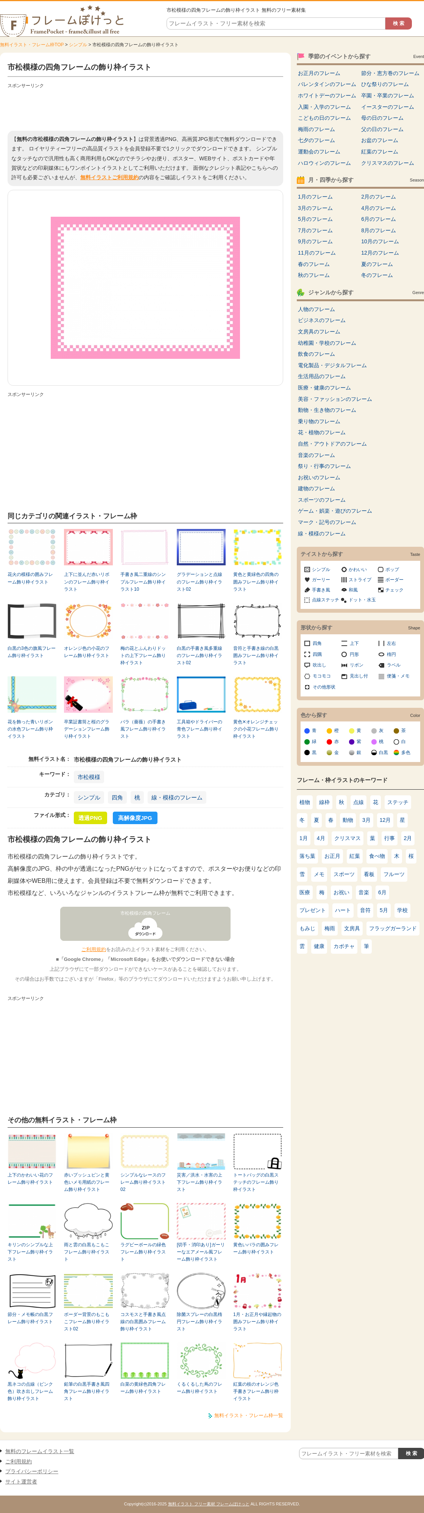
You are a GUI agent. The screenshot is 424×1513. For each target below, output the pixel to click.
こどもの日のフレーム (324, 118)
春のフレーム (314, 264)
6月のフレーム (378, 219)
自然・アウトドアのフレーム (332, 444)
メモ (319, 874)
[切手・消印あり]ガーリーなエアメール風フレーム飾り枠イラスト (201, 1252)
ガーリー (321, 579)
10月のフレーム (380, 241)
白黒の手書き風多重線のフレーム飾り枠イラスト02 (199, 656)
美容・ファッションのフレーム (335, 399)
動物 (348, 820)
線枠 (324, 802)
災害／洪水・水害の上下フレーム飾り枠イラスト (199, 1182)
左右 (391, 643)
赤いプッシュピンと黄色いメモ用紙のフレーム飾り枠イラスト (86, 1182)
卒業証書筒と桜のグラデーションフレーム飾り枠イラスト (86, 729)
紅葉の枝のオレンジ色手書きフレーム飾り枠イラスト (256, 1392)
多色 (405, 752)
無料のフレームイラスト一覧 (39, 1451)
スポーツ (344, 874)
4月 (321, 838)
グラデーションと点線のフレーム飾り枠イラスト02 (199, 582)
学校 (402, 910)
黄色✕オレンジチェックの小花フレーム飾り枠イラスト (256, 729)
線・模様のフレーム (177, 797)
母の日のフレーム (382, 118)
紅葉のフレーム (379, 152)
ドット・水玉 (362, 599)
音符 (365, 910)
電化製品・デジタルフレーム (332, 365)
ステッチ (397, 802)
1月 (303, 838)
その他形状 (324, 687)
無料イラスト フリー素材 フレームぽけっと (208, 1504)
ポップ (392, 569)
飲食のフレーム (316, 354)
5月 (384, 910)
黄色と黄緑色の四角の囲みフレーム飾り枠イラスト (256, 582)
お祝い (341, 892)
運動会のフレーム (319, 152)
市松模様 (89, 777)
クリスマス (347, 838)
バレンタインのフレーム (327, 84)
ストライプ (360, 579)
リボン (356, 665)
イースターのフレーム (387, 107)
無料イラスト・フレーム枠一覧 (248, 1415)
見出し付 (359, 676)
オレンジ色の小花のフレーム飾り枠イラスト (86, 652)
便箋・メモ (398, 676)
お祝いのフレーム (319, 477)
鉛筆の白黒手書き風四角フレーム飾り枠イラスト (86, 1392)
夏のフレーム (377, 264)
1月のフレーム (315, 197)
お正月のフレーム (319, 73)
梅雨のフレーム (316, 129)
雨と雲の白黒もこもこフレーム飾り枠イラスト (86, 1252)
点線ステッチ (325, 599)
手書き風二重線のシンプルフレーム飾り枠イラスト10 (143, 582)
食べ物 (377, 856)
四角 (117, 797)
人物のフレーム (316, 309)
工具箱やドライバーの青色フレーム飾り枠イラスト (199, 729)
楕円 (391, 654)
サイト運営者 (21, 1482)
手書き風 (321, 590)
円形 (354, 654)
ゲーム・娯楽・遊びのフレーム (335, 511)
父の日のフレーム (382, 129)
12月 (385, 820)
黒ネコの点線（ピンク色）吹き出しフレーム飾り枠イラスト (30, 1392)
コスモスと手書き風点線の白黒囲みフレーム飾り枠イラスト (143, 1322)
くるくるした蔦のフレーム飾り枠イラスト (199, 1388)
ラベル (394, 665)
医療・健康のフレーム (324, 388)
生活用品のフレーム (322, 376)
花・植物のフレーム (322, 432)
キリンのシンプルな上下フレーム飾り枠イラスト (30, 1252)
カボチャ (344, 946)
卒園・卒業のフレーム (387, 95)
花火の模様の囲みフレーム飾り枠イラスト (30, 578)
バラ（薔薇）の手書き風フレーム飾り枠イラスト (143, 729)
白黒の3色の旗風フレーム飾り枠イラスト (32, 652)
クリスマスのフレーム (387, 163)
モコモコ (322, 676)
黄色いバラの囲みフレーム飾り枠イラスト (256, 1248)
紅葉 (354, 856)
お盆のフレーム (379, 140)
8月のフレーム (378, 230)
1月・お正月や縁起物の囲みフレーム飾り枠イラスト (257, 1322)
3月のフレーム (315, 208)
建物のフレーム (316, 488)
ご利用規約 (93, 949)
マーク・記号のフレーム (327, 522)
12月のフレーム (380, 253)
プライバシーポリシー (31, 1471)
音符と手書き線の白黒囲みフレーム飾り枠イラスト (256, 656)
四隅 (317, 654)
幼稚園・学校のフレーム (327, 343)
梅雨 (329, 928)
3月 (366, 820)
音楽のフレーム (316, 455)
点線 (358, 802)
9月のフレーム (315, 241)
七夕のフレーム (316, 140)
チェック (394, 590)
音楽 (364, 892)
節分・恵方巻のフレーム (390, 73)
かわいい (358, 569)
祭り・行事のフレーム (324, 466)
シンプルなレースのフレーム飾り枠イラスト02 (143, 1182)
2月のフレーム (378, 197)
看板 (369, 874)
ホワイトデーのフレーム (327, 95)
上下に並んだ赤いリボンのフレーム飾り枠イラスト (86, 582)
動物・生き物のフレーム (327, 410)
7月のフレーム (315, 230)
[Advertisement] (145, 108)
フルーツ (394, 874)
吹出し (319, 665)
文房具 (352, 928)
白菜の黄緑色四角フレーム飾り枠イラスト (143, 1388)
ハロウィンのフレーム (324, 163)
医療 (304, 892)
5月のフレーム (315, 219)
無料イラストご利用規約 (109, 177)
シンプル (78, 44)
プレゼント (312, 910)
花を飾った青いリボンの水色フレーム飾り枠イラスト (30, 729)
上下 (354, 643)
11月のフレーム (317, 253)
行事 (389, 838)
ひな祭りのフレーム (385, 84)
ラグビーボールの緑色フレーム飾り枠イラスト (143, 1252)
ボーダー (394, 579)
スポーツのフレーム (322, 500)
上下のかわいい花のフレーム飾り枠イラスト (30, 1178)
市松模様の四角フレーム (145, 913)
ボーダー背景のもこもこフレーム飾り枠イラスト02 (86, 1322)
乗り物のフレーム (319, 421)
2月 (408, 838)
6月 (382, 892)
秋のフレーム (314, 275)
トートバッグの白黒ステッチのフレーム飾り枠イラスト (256, 1182)
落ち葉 (307, 856)
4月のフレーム (378, 208)
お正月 (332, 856)
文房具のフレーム (319, 332)
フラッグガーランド (393, 928)
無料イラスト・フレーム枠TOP (32, 44)
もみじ (307, 928)
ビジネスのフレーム (322, 320)
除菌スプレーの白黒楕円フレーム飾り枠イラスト (199, 1322)
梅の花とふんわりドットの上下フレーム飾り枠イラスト (143, 656)
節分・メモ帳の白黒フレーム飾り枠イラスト (30, 1318)
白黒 (383, 752)
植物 (304, 802)
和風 (353, 590)
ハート (343, 910)
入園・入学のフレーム (324, 107)
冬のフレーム (377, 275)
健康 (319, 946)
